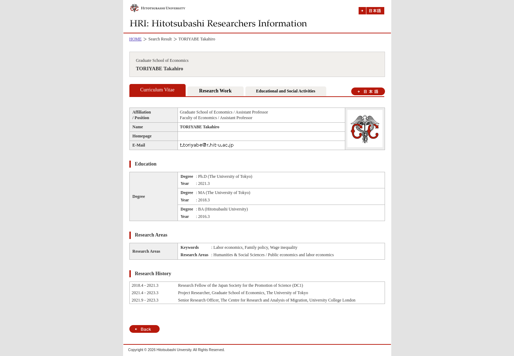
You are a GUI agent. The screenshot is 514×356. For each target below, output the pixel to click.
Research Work (215, 90)
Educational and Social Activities (285, 91)
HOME (135, 39)
